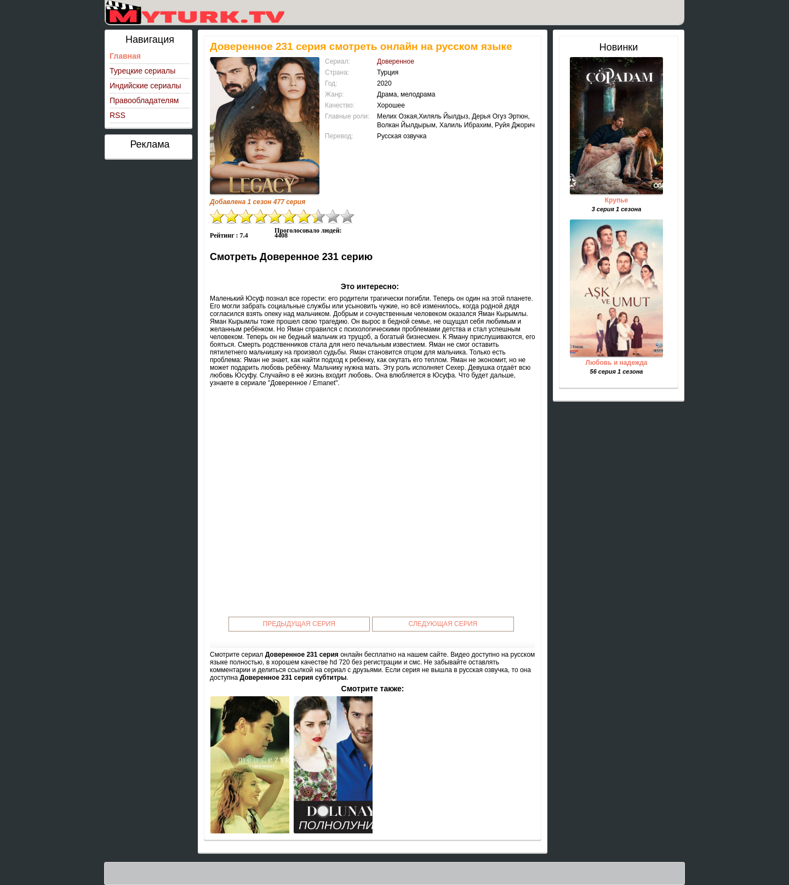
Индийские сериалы (145, 85)
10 (347, 216)
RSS (117, 115)
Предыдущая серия (299, 624)
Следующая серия (443, 624)
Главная (125, 56)
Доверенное (395, 61)
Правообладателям (144, 100)
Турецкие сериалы (142, 70)
